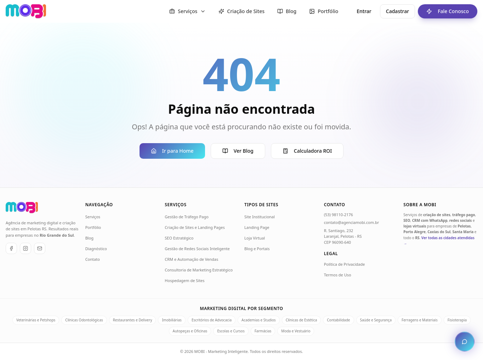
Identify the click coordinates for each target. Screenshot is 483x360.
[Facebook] (11, 248)
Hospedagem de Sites (184, 280)
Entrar (364, 11)
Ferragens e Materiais (420, 319)
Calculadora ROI (307, 150)
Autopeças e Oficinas (190, 330)
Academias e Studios (259, 319)
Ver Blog (238, 150)
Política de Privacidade (344, 264)
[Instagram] (25, 248)
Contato (92, 259)
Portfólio (93, 227)
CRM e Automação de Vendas (191, 259)
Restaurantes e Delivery (132, 319)
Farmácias (263, 330)
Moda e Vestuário (295, 330)
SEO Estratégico (179, 238)
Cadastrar (397, 11)
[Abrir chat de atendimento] (465, 341)
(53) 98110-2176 (338, 214)
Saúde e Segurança (376, 319)
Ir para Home (172, 150)
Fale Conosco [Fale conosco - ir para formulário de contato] (443, 11)
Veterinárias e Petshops (35, 319)
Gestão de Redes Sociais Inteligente (197, 248)
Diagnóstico (96, 248)
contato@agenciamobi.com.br (351, 222)
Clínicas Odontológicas (84, 319)
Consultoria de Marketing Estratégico (199, 269)
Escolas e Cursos (230, 330)
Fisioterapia (457, 319)
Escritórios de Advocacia (212, 319)
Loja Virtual (254, 238)
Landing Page (256, 227)
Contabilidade (338, 319)
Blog (89, 238)
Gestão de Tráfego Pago (187, 216)
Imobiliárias (171, 319)
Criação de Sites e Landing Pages (195, 227)
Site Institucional (259, 216)
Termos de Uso (337, 274)
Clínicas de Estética (301, 319)
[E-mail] (39, 248)
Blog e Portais (256, 248)
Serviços (92, 216)
